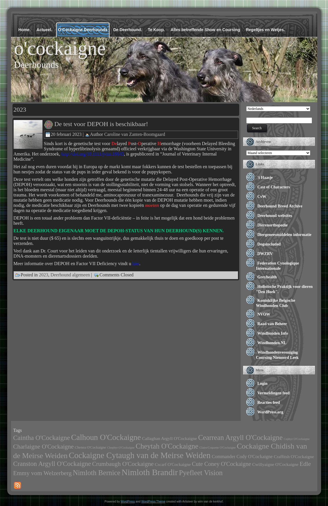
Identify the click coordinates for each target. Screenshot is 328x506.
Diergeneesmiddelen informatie (284, 235)
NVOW (263, 314)
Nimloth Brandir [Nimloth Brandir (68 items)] (150, 472)
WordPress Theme (153, 501)
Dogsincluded (269, 244)
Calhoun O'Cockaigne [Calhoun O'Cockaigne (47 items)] (106, 437)
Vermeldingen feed (273, 393)
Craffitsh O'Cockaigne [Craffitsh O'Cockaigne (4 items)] (294, 456)
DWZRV (265, 254)
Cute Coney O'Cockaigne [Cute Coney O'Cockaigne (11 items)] (221, 464)
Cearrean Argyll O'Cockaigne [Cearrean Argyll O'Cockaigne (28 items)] (240, 437)
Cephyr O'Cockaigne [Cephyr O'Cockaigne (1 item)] (297, 439)
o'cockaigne (60, 48)
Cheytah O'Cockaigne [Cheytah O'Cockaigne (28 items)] (167, 446)
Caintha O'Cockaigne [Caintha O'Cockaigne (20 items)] (41, 437)
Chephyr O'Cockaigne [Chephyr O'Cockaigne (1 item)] (121, 447)
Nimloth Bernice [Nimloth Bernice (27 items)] (97, 473)
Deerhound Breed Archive (280, 206)
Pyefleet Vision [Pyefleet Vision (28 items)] (201, 473)
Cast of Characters (273, 187)
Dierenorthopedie (272, 225)
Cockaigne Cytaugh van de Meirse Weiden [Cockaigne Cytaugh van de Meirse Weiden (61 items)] (140, 455)
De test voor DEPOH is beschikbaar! (101, 124)
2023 (43, 274)
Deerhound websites (274, 215)
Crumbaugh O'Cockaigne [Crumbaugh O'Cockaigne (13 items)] (123, 463)
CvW (261, 196)
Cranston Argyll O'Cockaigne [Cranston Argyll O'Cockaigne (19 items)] (52, 463)
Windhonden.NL (272, 343)
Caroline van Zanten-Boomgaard (134, 134)
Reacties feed (268, 402)
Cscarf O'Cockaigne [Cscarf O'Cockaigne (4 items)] (173, 464)
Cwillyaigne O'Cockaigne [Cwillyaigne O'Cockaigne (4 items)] (275, 464)
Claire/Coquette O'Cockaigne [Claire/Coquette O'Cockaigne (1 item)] (217, 447)
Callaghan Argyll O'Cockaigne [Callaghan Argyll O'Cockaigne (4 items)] (169, 438)
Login (262, 383)
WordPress (128, 501)
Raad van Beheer (272, 324)
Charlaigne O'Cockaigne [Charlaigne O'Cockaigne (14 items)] (43, 446)
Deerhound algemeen (70, 274)
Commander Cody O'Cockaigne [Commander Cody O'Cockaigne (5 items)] (242, 456)
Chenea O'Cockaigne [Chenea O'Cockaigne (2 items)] (90, 447)
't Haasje (265, 177)
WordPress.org (270, 412)
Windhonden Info (272, 333)
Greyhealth (267, 277)
